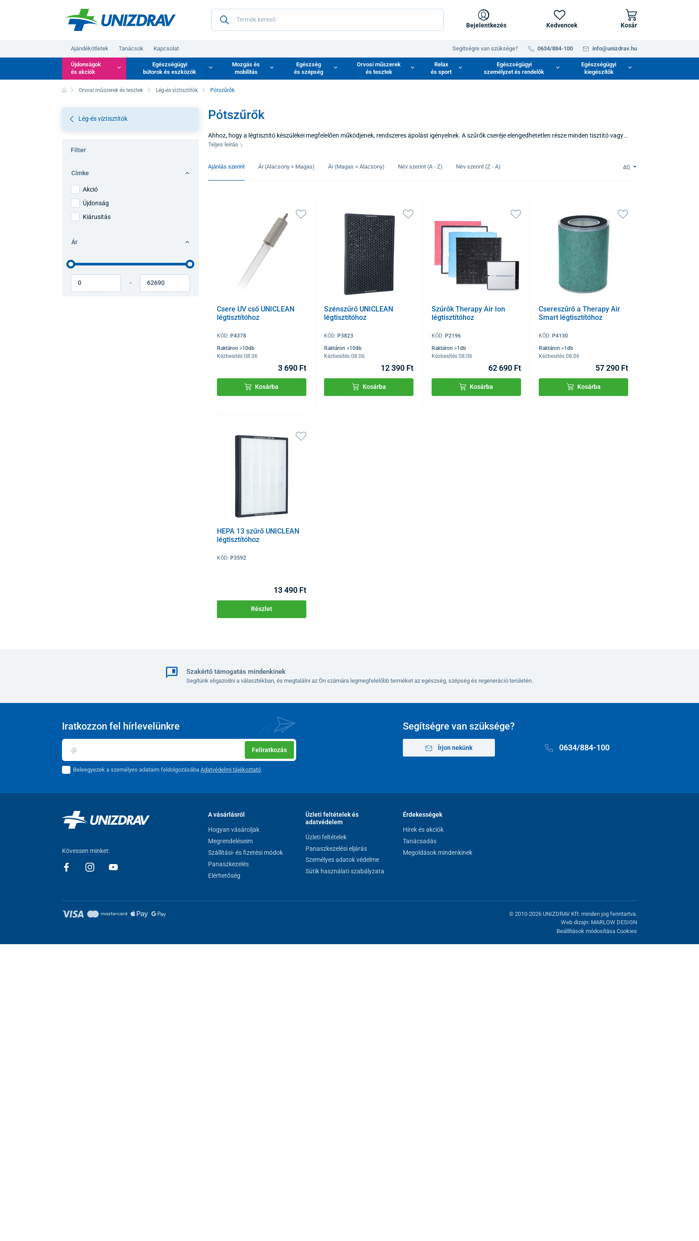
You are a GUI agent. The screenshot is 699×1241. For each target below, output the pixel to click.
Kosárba (261, 387)
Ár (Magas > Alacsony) (356, 166)
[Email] (179, 750)
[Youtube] (113, 866)
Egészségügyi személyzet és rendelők (514, 68)
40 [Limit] (627, 167)
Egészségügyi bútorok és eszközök (169, 68)
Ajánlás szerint (226, 166)
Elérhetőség (224, 875)
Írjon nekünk (448, 748)
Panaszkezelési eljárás (336, 848)
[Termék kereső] (327, 20)
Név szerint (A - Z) (420, 166)
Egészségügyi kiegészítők (598, 68)
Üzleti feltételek (326, 837)
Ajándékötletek (89, 48)
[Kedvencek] (559, 20)
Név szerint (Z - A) (478, 166)
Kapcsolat (166, 48)
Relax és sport (441, 68)
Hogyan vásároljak (233, 829)
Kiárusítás (97, 216)
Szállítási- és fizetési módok (245, 852)
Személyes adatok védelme (342, 859)
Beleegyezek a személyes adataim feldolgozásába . (167, 769)
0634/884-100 (577, 747)
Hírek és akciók (423, 829)
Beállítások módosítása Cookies (596, 931)
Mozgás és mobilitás (246, 68)
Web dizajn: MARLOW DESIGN (599, 922)
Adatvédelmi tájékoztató (231, 769)
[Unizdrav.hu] (121, 20)
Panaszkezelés (228, 864)
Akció (90, 189)
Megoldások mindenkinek (437, 852)
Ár (130, 242)
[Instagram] (90, 866)
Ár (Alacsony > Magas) (286, 166)
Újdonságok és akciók (86, 68)
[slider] (70, 264)
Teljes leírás (225, 144)
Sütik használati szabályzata (344, 871)
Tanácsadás (419, 841)
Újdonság (96, 203)
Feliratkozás (269, 749)
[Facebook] (67, 866)
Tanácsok (131, 48)
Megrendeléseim (230, 841)
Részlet (261, 608)
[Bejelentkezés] (484, 20)
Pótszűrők (222, 90)
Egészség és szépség (308, 68)
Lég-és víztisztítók (177, 90)
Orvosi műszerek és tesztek (379, 68)
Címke (130, 173)
